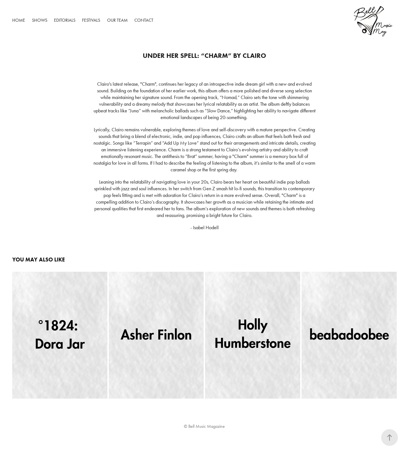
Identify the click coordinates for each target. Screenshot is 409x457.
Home (18, 20)
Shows (39, 20)
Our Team (117, 20)
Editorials (64, 20)
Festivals (91, 20)
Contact (143, 20)
